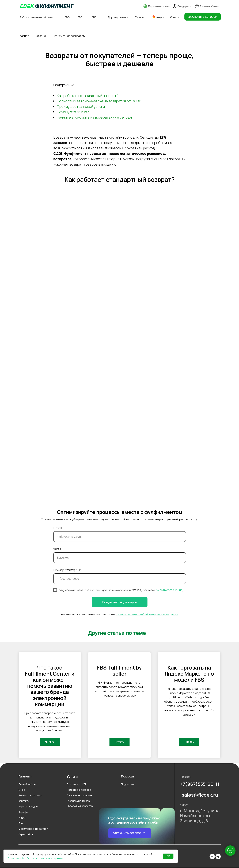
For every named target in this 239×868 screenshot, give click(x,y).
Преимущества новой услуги (81, 106)
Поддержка (184, 6)
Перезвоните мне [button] (159, 6)
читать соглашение (169, 590)
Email (57, 527)
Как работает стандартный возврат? (87, 95)
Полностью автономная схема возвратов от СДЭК (99, 101)
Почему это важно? (73, 112)
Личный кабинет (209, 6)
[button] (202, 17)
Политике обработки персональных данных (35, 858)
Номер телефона (67, 570)
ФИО (57, 548)
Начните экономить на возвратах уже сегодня (95, 117)
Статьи (41, 36)
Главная (23, 36)
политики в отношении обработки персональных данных (147, 614)
